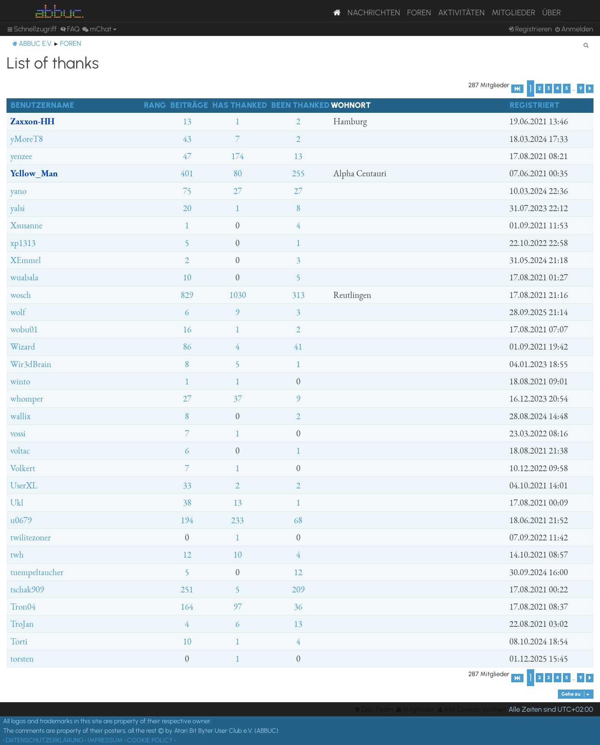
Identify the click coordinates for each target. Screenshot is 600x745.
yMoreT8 (26, 139)
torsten (22, 658)
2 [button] (539, 88)
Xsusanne (26, 225)
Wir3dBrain (30, 364)
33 (187, 485)
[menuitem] (70, 29)
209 (298, 589)
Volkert (22, 468)
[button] (517, 89)
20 (187, 208)
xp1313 (23, 243)
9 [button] (580, 88)
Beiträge (189, 105)
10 (187, 277)
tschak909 (27, 589)
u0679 (21, 520)
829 (187, 295)
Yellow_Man (34, 173)
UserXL (23, 485)
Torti (19, 641)
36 (298, 606)
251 (187, 589)
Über (551, 12)
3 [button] (548, 88)
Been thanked (300, 105)
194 (187, 520)
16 (187, 329)
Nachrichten (373, 12)
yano (18, 191)
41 (298, 346)
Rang (155, 105)
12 (187, 554)
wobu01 (24, 329)
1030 (237, 295)
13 (187, 121)
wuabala (24, 277)
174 (237, 156)
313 (298, 295)
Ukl (16, 502)
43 (187, 139)
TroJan (22, 624)
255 (298, 173)
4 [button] (557, 88)
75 (187, 191)
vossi (18, 433)
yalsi (17, 208)
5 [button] (566, 88)
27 (237, 191)
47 (187, 156)
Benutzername (42, 105)
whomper (26, 398)
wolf (17, 312)
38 (187, 502)
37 (237, 398)
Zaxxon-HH (32, 121)
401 (187, 173)
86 (187, 346)
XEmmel (25, 260)
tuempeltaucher (37, 572)
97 (237, 606)
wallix (20, 416)
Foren (419, 12)
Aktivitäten (461, 12)
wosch (20, 295)
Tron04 (23, 606)
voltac (20, 450)
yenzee (21, 156)
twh (17, 554)
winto (20, 381)
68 (298, 520)
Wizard (22, 346)
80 (237, 173)
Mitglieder (513, 12)
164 (187, 606)
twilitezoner (30, 537)
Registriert (534, 105)
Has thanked (239, 105)
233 (237, 520)
